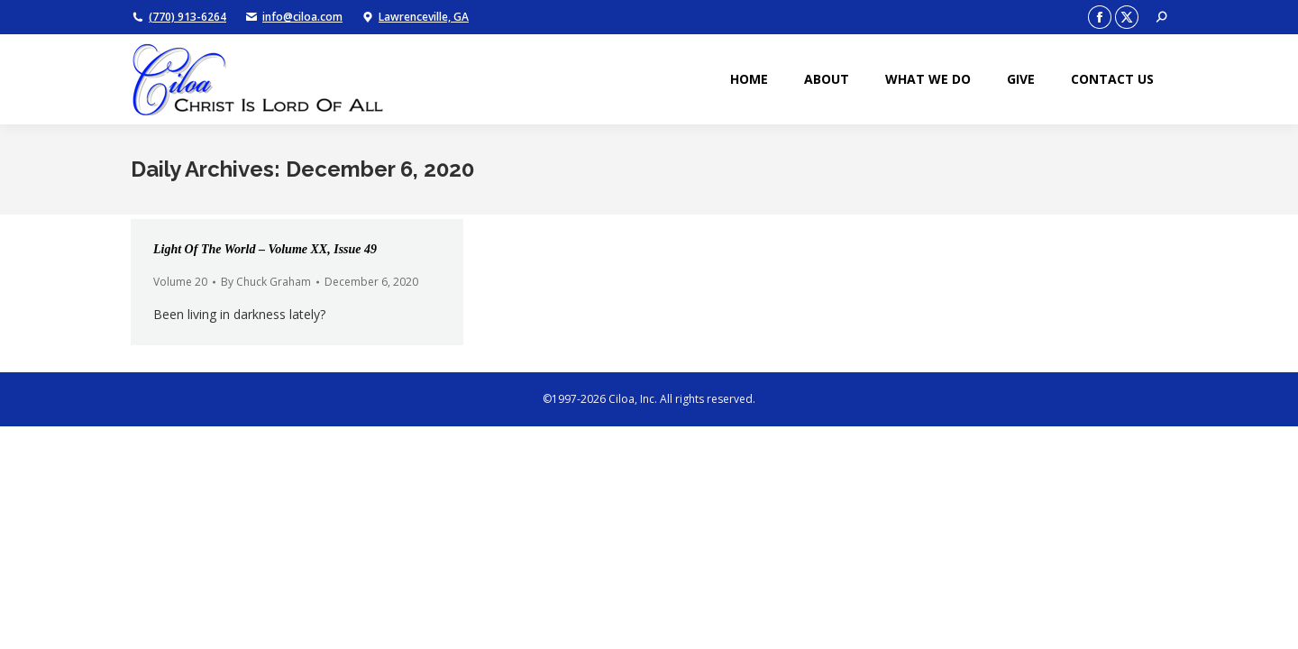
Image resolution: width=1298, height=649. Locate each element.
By (266, 281)
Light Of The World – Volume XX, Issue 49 (265, 249)
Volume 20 (180, 281)
